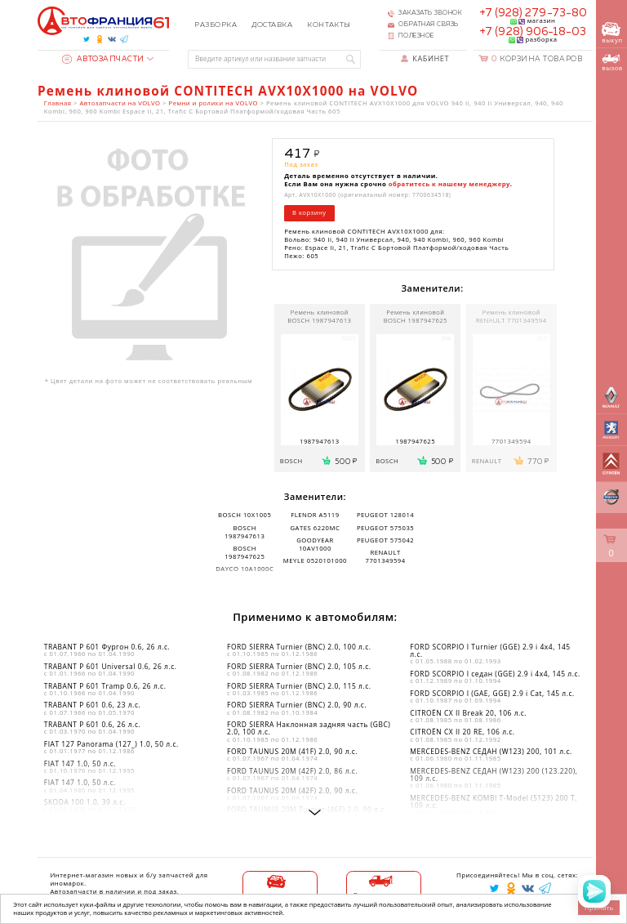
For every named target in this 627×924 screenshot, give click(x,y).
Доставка (271, 25)
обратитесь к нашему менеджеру (449, 184)
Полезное (416, 36)
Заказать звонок (430, 13)
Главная (58, 103)
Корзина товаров (536, 59)
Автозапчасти (103, 59)
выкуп (612, 33)
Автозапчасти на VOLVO (119, 103)
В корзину (309, 212)
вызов (612, 63)
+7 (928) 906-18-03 (532, 32)
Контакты (328, 25)
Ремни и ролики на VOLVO (213, 103)
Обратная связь (428, 24)
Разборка (215, 25)
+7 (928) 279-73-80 (533, 13)
